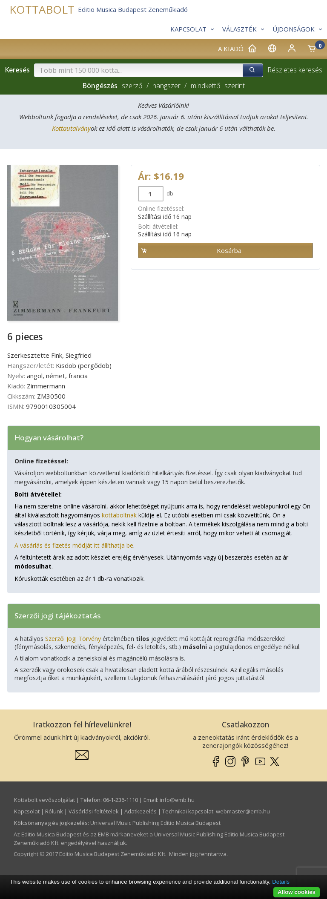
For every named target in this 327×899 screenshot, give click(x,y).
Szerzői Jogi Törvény (73, 639)
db (169, 193)
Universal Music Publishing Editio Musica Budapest (155, 823)
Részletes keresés (294, 70)
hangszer (166, 85)
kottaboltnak (119, 515)
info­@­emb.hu (177, 800)
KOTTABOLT (42, 10)
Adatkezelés (140, 811)
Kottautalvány (71, 128)
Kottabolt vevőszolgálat (44, 800)
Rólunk (54, 811)
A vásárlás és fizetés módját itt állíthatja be (73, 545)
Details (281, 882)
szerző (132, 85)
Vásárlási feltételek (94, 811)
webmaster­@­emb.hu (243, 811)
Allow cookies (297, 892)
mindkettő (205, 85)
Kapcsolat (27, 811)
